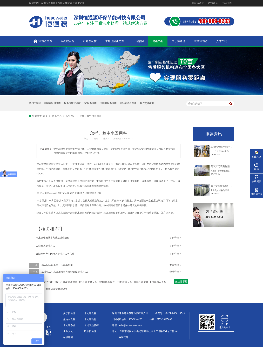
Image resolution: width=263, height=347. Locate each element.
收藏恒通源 (198, 3)
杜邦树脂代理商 (68, 282)
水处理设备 (90, 313)
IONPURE (47, 282)
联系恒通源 (90, 331)
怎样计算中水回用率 (90, 116)
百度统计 (123, 337)
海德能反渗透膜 (108, 103)
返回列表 (181, 281)
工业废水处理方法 (45, 246)
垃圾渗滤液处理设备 (57, 289)
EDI (56, 282)
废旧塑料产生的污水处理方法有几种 (55, 254)
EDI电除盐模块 (107, 282)
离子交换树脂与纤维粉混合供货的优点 (231, 186)
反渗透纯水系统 (72, 103)
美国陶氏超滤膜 (52, 103)
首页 (45, 116)
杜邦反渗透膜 (141, 282)
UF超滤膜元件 (124, 282)
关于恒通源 (69, 313)
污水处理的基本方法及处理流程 (52, 237)
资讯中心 (57, 116)
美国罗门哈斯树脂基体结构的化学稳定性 (232, 166)
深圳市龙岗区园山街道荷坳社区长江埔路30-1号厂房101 (149, 331)
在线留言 (213, 3)
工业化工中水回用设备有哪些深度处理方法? (65, 272)
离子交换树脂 (147, 103)
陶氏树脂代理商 (128, 103)
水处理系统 (69, 325)
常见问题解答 (91, 325)
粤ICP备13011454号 (175, 313)
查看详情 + (175, 265)
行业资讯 (71, 116)
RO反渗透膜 (90, 103)
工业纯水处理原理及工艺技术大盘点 (230, 147)
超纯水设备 (69, 319)
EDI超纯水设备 (158, 282)
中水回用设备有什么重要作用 (57, 265)
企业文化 (68, 331)
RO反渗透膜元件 (88, 282)
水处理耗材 (90, 319)
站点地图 (227, 3)
